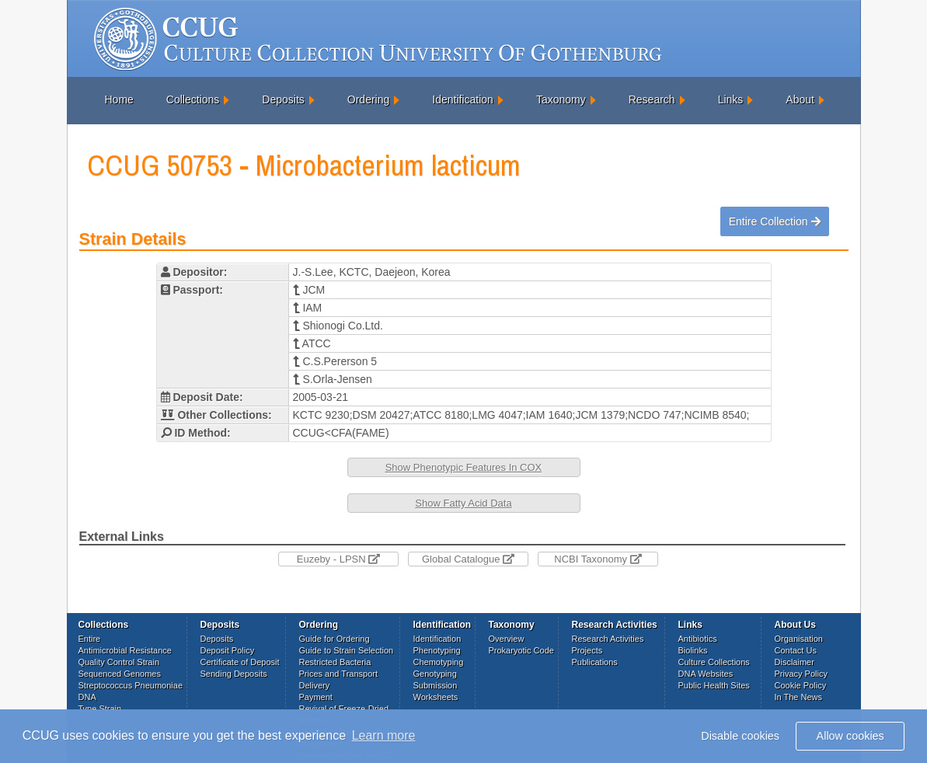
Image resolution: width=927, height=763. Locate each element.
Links (731, 99)
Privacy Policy (801, 673)
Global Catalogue (468, 559)
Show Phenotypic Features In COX (463, 467)
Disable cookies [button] (740, 736)
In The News (799, 697)
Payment (316, 697)
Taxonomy (561, 99)
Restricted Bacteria (335, 662)
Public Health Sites (714, 685)
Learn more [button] (384, 735)
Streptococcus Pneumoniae (130, 685)
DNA (87, 697)
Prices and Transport (338, 673)
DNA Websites (706, 673)
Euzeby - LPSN (339, 559)
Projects (587, 650)
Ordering (368, 99)
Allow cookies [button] (850, 736)
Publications (595, 662)
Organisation (799, 638)
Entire (89, 638)
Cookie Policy (801, 685)
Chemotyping (438, 662)
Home (119, 99)
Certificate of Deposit (240, 662)
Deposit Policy (227, 650)
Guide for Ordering (334, 638)
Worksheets (435, 697)
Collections (192, 99)
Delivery (314, 685)
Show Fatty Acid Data (463, 503)
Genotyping (435, 673)
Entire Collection (775, 221)
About (800, 99)
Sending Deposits (233, 673)
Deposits (283, 99)
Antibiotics (697, 638)
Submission (435, 685)
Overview (506, 638)
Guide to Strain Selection (346, 650)
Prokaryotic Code (521, 650)
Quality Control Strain (119, 662)
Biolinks (693, 650)
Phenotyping (437, 650)
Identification (462, 99)
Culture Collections (714, 662)
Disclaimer (794, 662)
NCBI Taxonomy (597, 559)
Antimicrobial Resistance (125, 650)
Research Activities (608, 638)
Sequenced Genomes (119, 673)
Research (652, 99)
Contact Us (796, 650)
